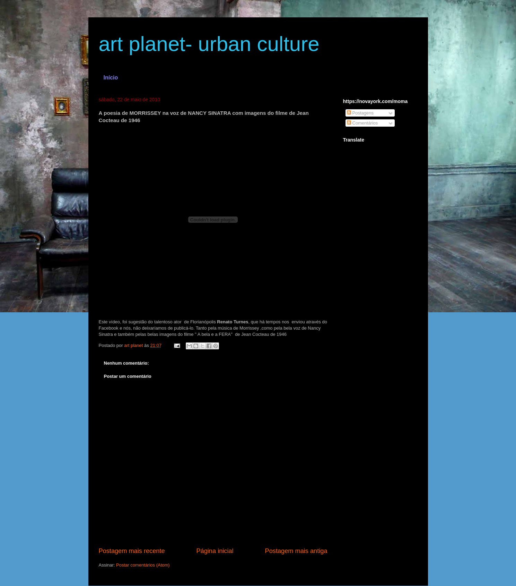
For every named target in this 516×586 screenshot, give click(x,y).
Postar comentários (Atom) (143, 565)
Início (111, 77)
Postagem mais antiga (296, 550)
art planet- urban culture (209, 44)
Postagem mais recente (132, 550)
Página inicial (214, 550)
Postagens (360, 113)
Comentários (362, 123)
